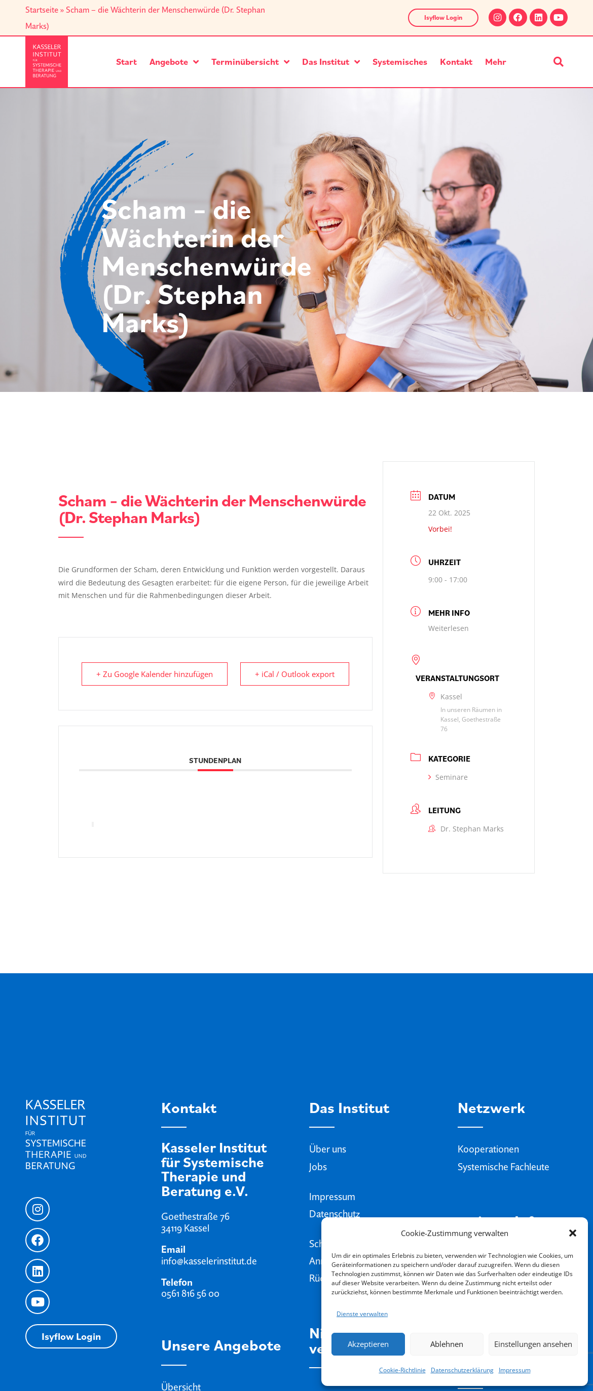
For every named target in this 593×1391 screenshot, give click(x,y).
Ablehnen (446, 1344)
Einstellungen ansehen (533, 1344)
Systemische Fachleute (503, 1167)
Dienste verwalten (362, 1313)
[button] (573, 1233)
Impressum (515, 1370)
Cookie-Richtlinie (402, 1370)
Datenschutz (334, 1214)
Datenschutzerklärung (462, 1370)
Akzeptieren (368, 1344)
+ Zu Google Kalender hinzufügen (154, 674)
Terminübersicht (250, 61)
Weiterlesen (448, 628)
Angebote (174, 61)
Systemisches (400, 61)
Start (126, 61)
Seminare (448, 777)
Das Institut (331, 61)
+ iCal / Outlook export (295, 674)
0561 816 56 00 (190, 1293)
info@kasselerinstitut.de (209, 1261)
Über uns (327, 1149)
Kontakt (456, 61)
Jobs (318, 1167)
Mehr (495, 61)
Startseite (41, 10)
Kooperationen (488, 1149)
